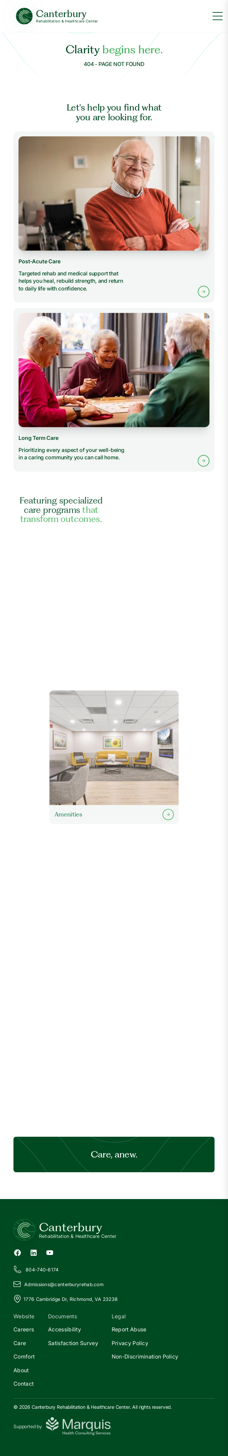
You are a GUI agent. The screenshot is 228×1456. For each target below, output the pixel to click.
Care (19, 1343)
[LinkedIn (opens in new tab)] (34, 1252)
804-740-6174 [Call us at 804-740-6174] (36, 1269)
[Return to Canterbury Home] (114, 1230)
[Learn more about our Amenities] (114, 757)
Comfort (24, 1356)
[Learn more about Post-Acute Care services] (114, 217)
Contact (23, 1383)
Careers (23, 1329)
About (21, 1370)
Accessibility (64, 1329)
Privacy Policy (130, 1343)
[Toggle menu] (218, 16)
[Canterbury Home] (57, 16)
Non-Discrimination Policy (145, 1356)
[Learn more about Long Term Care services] (114, 390)
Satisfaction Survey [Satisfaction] (73, 1343)
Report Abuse (129, 1329)
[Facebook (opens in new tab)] (17, 1252)
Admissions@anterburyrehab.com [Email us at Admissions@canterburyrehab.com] (58, 1284)
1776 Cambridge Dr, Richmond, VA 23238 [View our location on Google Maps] (65, 1299)
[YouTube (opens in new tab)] (50, 1252)
